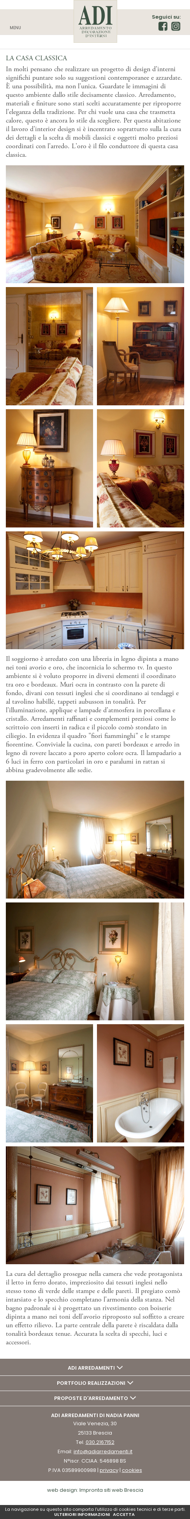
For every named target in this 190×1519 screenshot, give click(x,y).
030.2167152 (100, 1442)
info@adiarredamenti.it (103, 1451)
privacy (109, 1470)
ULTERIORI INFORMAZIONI (82, 1514)
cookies (132, 1470)
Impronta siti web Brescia (111, 1490)
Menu (15, 28)
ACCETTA (124, 1514)
